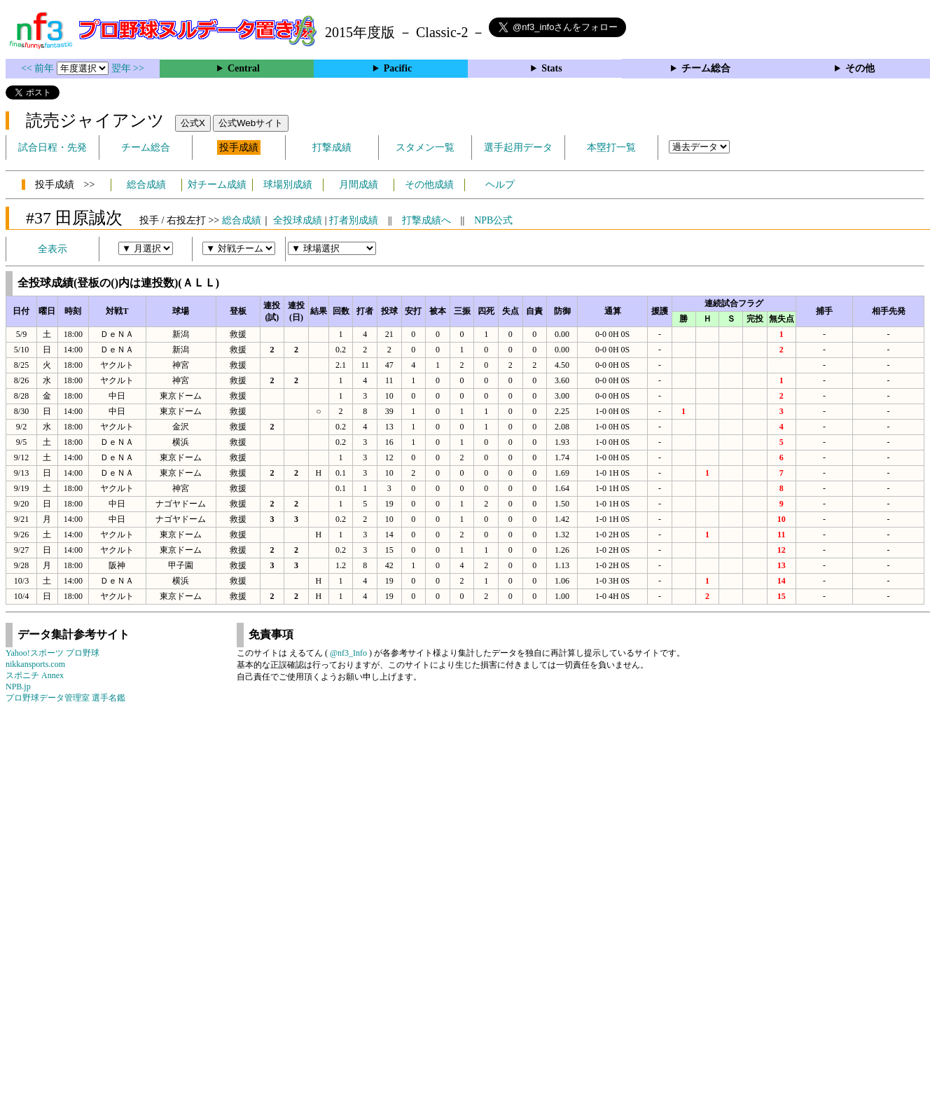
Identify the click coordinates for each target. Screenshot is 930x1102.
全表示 (52, 249)
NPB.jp (18, 686)
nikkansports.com (35, 664)
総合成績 (146, 184)
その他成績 (429, 184)
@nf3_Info (348, 653)
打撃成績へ (426, 220)
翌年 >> (127, 68)
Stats (551, 68)
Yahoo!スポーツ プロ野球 (52, 653)
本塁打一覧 (611, 147)
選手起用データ (518, 147)
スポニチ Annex (35, 675)
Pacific (398, 68)
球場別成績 (287, 184)
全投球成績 (297, 220)
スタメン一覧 (425, 147)
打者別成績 (353, 220)
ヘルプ (500, 184)
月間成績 (358, 184)
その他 (860, 68)
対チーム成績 (217, 184)
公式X (193, 123)
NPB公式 (493, 220)
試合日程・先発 (52, 147)
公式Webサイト (250, 123)
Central (244, 68)
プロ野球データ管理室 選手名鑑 (65, 698)
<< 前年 (39, 68)
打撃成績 (332, 147)
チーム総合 (705, 68)
